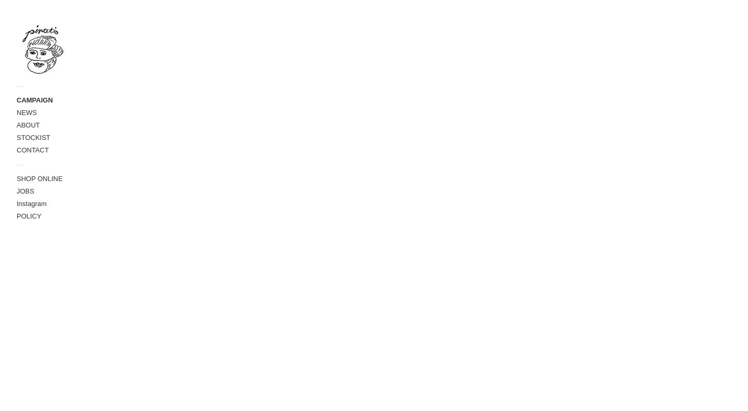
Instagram (32, 204)
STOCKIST (33, 138)
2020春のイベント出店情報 (217, 184)
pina (178, 321)
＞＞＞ (423, 146)
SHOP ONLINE (40, 179)
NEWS (27, 113)
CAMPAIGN (35, 100)
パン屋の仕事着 (190, 22)
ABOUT (28, 125)
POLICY (29, 216)
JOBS (25, 191)
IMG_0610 (189, 159)
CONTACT (33, 150)
